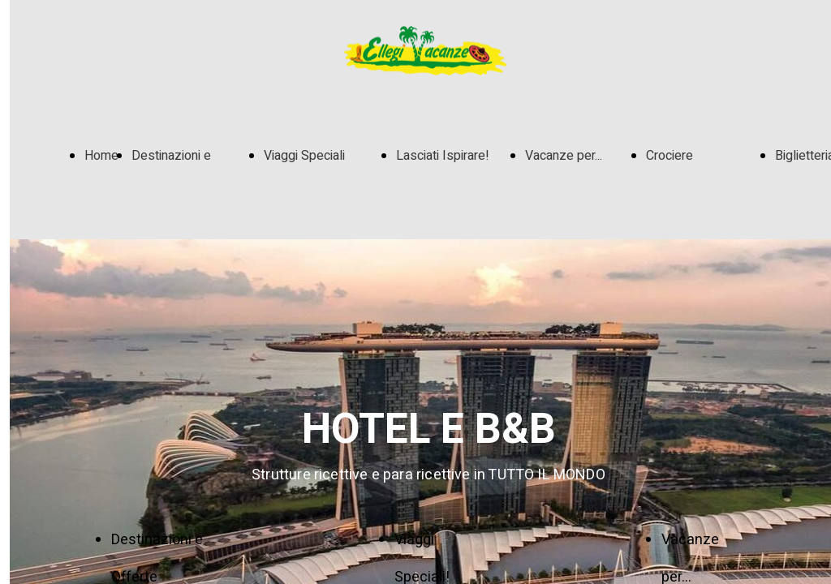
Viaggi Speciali (304, 155)
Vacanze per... (563, 155)
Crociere (669, 155)
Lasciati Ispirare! (442, 155)
